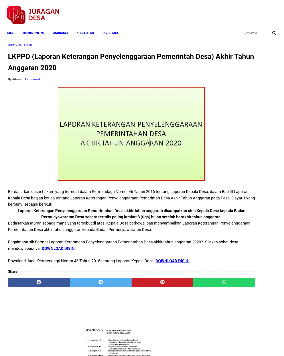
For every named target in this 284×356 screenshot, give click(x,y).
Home (12, 27)
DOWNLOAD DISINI (123, 263)
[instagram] (271, 11)
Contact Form (176, 344)
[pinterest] (120, 304)
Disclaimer (139, 344)
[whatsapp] (165, 304)
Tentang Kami (199, 344)
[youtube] (261, 11)
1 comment (32, 76)
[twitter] (250, 11)
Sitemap (156, 344)
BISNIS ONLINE (36, 27)
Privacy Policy (118, 344)
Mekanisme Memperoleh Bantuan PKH (238, 171)
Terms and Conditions (90, 344)
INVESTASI (112, 27)
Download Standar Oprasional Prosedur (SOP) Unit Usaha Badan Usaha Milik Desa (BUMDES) (238, 281)
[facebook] (240, 11)
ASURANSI (63, 27)
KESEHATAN (88, 27)
